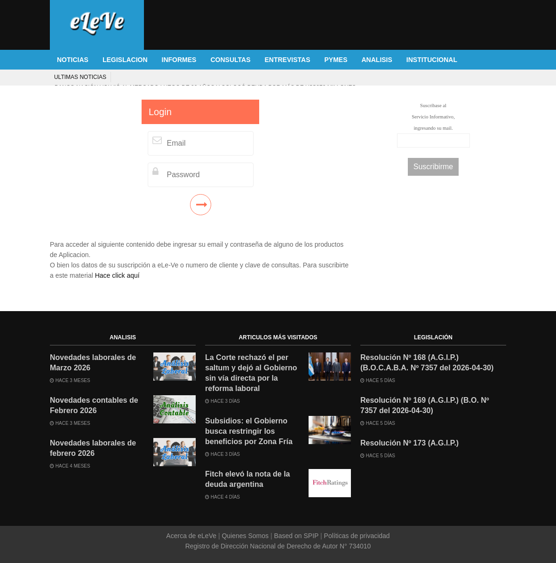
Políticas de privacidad (356, 536)
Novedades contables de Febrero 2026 (94, 405)
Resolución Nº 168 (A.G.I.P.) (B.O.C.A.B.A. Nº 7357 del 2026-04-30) (426, 362)
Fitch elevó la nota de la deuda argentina (247, 479)
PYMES (335, 59)
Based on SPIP (296, 536)
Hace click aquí (117, 275)
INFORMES (179, 59)
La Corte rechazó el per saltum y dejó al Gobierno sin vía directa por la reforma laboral (251, 372)
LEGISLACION (125, 59)
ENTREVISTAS (287, 59)
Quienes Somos (245, 536)
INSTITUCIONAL (431, 59)
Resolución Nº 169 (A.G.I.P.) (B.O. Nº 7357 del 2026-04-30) (424, 405)
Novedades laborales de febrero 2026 (93, 448)
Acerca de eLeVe (192, 536)
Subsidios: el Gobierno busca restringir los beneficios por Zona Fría (249, 431)
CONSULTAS (230, 59)
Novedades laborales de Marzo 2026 (93, 362)
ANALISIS (377, 59)
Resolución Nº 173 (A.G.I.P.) (409, 443)
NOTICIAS (72, 59)
